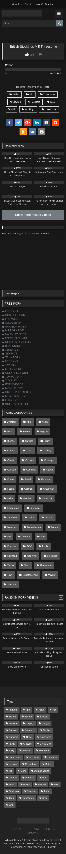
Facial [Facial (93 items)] (12, 743)
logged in (22, 233)
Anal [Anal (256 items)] (28, 709)
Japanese (12, 517)
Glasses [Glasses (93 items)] (27, 743)
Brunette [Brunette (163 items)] (13, 723)
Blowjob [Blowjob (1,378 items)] (44, 716)
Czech (49, 469)
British (14, 94)
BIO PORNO (11, 346)
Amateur (11, 422)
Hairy (10, 498)
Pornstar (11, 546)
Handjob (27, 498)
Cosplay (29, 460)
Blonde (11, 441)
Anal (29, 422)
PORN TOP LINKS (14, 338)
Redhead (12, 556)
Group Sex (48, 488)
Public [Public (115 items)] (12, 784)
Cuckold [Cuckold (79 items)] (47, 730)
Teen (26, 565)
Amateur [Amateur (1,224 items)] (13, 709)
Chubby (47, 450)
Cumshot (31, 469)
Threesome (47, 94)
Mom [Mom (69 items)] (23, 771)
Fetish (10, 488)
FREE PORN (11, 399)
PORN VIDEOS (12, 384)
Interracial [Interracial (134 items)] (34, 757)
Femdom (46, 479)
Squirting (31, 556)
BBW (10, 431)
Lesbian (49, 517)
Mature (55, 527)
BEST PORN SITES (15, 403)
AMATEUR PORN (14, 326)
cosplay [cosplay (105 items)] (30, 723)
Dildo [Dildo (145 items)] (29, 737)
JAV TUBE (9, 365)
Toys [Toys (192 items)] (44, 798)
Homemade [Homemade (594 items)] (15, 757)
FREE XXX (10, 311)
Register (49, 4)
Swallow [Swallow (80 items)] (31, 791)
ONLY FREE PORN (15, 372)
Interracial (35, 508)
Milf (29, 94)
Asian (45, 422)
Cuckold (11, 469)
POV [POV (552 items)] (44, 777)
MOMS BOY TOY (13, 396)
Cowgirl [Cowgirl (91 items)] (12, 730)
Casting (11, 450)
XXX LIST (9, 380)
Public (45, 546)
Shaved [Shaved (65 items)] (42, 784)
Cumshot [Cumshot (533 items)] (13, 737)
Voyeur (52, 575)
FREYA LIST (11, 319)
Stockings (28, 109)
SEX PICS (9, 353)
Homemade (13, 508)
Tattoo (10, 565)
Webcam (12, 584)
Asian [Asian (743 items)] (41, 709)
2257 (36, 829)
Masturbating (34, 527)
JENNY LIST (11, 349)
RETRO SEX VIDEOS (16, 342)
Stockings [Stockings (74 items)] (14, 791)
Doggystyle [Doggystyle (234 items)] (45, 737)
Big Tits (44, 431)
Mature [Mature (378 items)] (48, 764)
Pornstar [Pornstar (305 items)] (29, 777)
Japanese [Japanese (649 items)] (52, 757)
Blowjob (15, 102)
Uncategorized (30, 575)
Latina (31, 517)
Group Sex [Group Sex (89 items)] (45, 743)
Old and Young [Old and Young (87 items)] (41, 771)
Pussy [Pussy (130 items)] (26, 784)
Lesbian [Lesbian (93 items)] (13, 764)
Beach (26, 431)
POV (29, 546)
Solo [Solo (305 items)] (56, 784)
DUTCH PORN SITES (16, 392)
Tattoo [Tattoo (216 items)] (47, 791)
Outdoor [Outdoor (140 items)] (13, 777)
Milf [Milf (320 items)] (10, 771)
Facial (28, 479)
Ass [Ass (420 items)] (54, 709)
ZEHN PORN (11, 357)
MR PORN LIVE (13, 330)
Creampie (49, 460)
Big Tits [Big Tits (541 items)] (12, 716)
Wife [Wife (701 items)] (11, 805)
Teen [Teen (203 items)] (11, 798)
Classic (11, 460)
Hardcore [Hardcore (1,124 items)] (44, 750)
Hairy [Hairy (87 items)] (11, 750)
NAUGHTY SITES (14, 334)
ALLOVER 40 (11, 322)
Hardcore (34, 102)
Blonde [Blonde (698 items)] (28, 716)
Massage (12, 527)
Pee (43, 536)
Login (37, 4)
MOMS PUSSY (12, 388)
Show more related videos (33, 214)
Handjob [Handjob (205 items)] (26, 750)
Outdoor (25, 536)
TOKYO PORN (12, 376)
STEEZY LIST (11, 369)
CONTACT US (20, 829)
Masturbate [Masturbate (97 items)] (31, 764)
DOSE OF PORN (13, 315)
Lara (51, 102)
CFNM (29, 450)
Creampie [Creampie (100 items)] (30, 730)
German (28, 488)
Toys (9, 575)
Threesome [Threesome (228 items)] (28, 798)
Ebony (10, 479)
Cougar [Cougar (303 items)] (45, 723)
